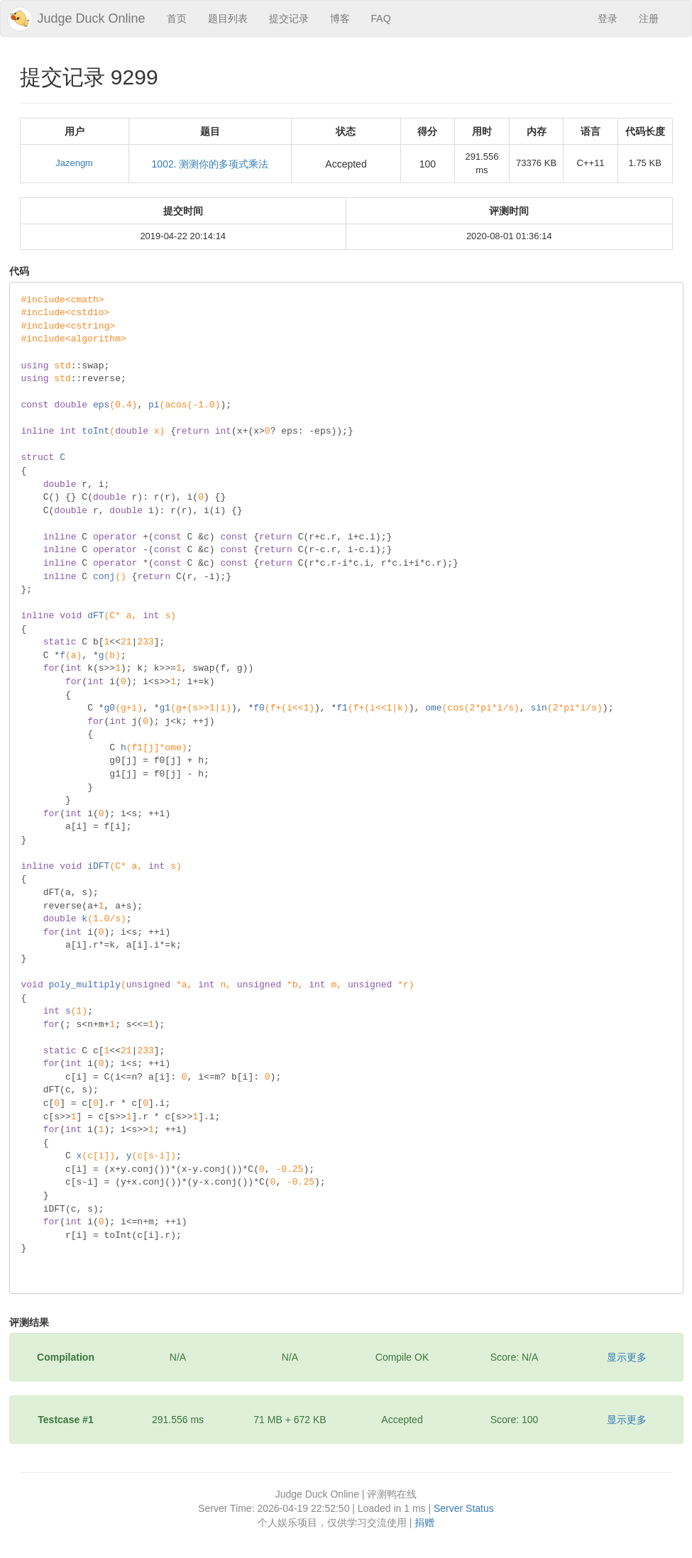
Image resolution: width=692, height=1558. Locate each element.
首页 (177, 18)
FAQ (381, 18)
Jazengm (74, 163)
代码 (19, 271)
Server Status (464, 1508)
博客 (340, 18)
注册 (649, 18)
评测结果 (29, 1322)
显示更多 (627, 1357)
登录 (607, 18)
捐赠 (424, 1522)
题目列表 (228, 18)
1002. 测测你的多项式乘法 (210, 164)
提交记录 (289, 18)
